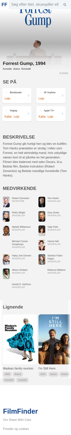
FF (4, 4)
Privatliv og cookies (16, 428)
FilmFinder (20, 411)
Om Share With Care (17, 419)
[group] (20, 348)
